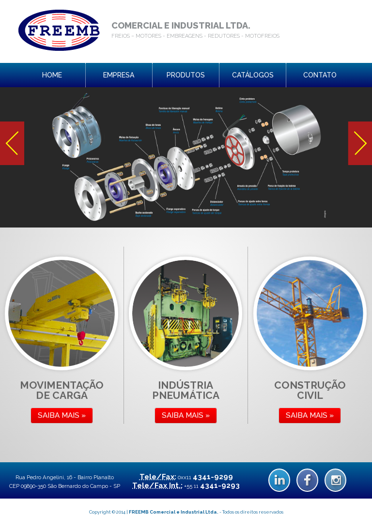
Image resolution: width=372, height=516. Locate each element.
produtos (186, 75)
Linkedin (279, 480)
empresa (118, 75)
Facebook (307, 480)
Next (360, 143)
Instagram (335, 480)
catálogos (253, 75)
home (52, 75)
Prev (12, 143)
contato (320, 75)
